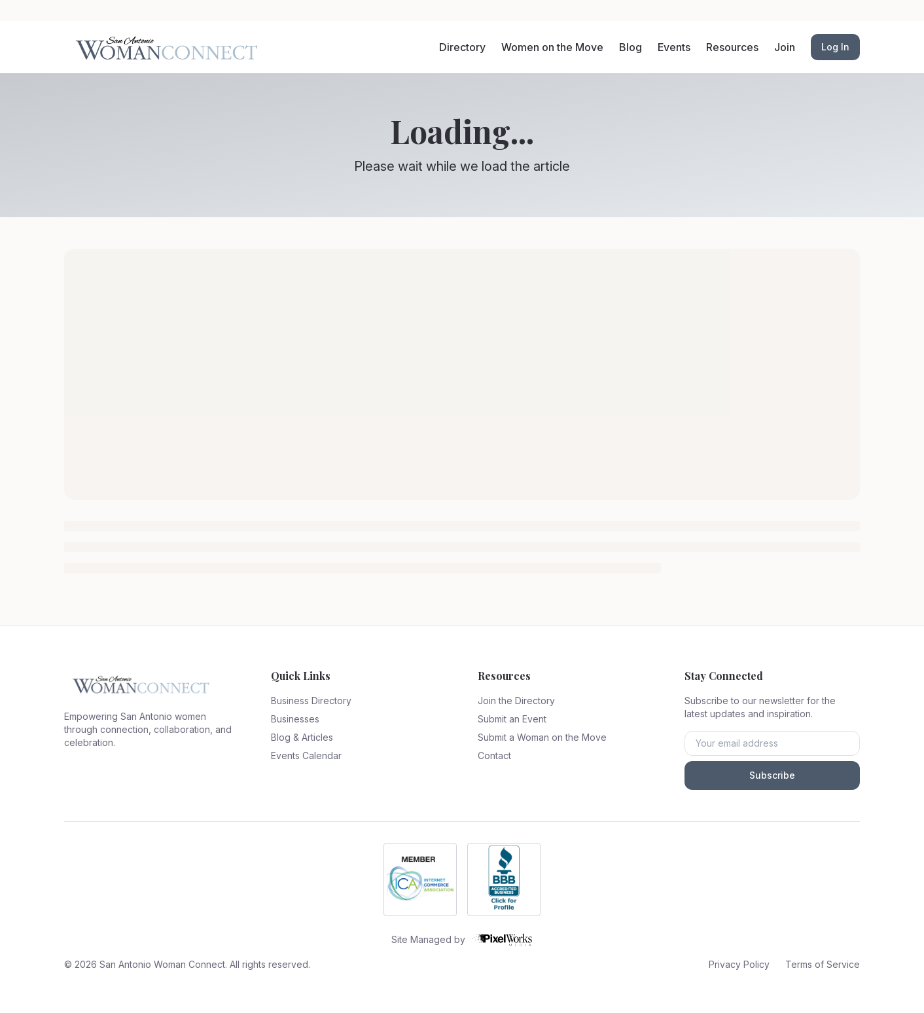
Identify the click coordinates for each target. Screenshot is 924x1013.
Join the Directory (516, 700)
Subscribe (772, 775)
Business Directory (311, 700)
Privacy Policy (739, 964)
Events (674, 47)
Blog (630, 47)
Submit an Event (512, 718)
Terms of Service (822, 964)
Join (784, 47)
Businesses (295, 718)
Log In (835, 46)
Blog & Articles (302, 737)
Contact (494, 755)
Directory (462, 47)
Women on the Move (552, 47)
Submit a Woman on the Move (542, 737)
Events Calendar (306, 755)
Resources (732, 47)
